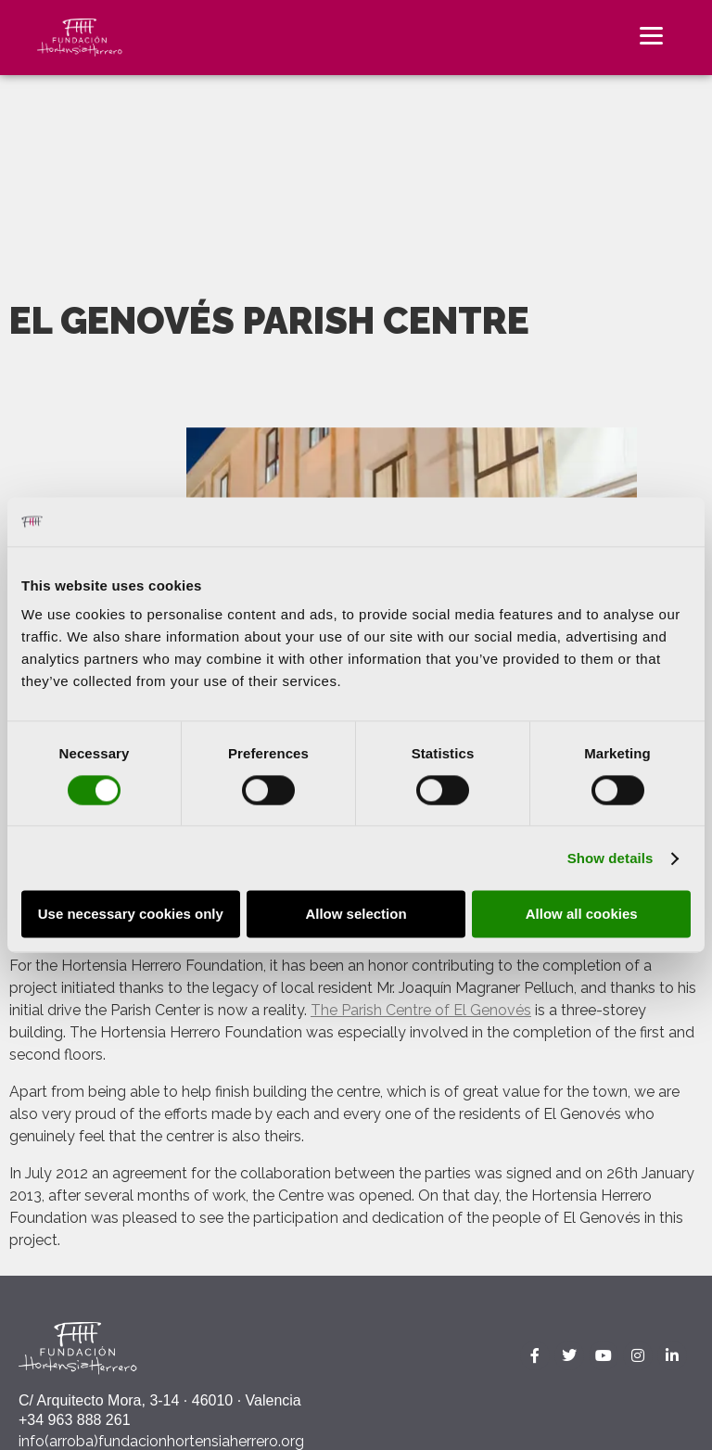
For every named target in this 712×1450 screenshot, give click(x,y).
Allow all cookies (582, 914)
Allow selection (355, 914)
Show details (610, 858)
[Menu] (651, 34)
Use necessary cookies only (130, 914)
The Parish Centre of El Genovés (421, 1010)
